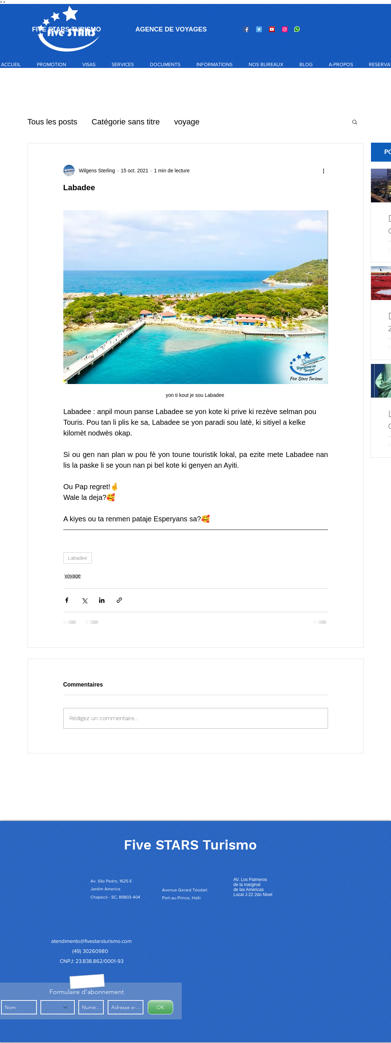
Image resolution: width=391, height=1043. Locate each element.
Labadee (77, 558)
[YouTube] (272, 29)
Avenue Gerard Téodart (184, 889)
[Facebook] (246, 29)
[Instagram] (285, 29)
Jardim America (105, 888)
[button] (88, 64)
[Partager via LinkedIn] (101, 600)
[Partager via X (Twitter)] (84, 600)
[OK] (160, 1007)
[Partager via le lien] (119, 600)
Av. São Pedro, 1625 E (112, 881)
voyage (187, 121)
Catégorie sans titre (126, 121)
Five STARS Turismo (190, 845)
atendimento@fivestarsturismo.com (91, 941)
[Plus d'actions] (323, 170)
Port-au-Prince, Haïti (181, 897)
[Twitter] (259, 29)
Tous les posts (52, 121)
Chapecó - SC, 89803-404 (115, 897)
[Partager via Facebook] (66, 600)
